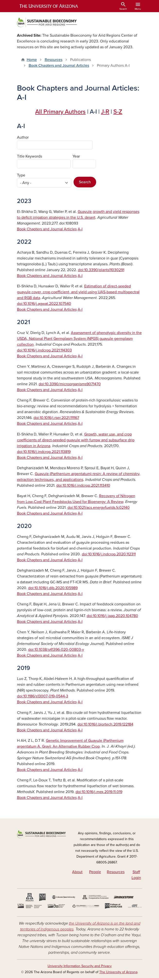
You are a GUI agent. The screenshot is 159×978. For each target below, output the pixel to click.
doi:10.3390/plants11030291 (101, 269)
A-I (80, 229)
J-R (105, 111)
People (95, 871)
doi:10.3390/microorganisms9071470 (70, 384)
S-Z (117, 111)
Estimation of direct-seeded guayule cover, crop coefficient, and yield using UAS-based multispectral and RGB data (78, 292)
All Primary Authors (60, 111)
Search (85, 182)
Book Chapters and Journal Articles (59, 65)
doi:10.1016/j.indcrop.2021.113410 (83, 485)
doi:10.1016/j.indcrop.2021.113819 (44, 451)
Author (23, 137)
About (77, 871)
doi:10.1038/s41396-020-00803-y (56, 649)
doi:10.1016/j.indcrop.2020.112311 (109, 554)
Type (21, 175)
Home (32, 59)
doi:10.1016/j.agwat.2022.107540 (44, 303)
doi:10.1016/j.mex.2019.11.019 (98, 791)
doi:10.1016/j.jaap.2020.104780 (112, 615)
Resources (53, 59)
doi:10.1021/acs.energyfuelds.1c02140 (98, 507)
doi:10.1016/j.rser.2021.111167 (56, 417)
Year (76, 156)
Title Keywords (29, 156)
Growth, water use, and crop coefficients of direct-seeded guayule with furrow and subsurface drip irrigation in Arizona (75, 440)
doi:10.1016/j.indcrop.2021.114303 (44, 350)
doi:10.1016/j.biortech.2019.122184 (105, 724)
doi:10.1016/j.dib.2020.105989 (53, 587)
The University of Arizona (118, 972)
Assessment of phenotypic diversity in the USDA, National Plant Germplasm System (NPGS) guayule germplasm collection (79, 338)
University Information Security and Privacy (80, 966)
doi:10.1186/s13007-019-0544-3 (42, 696)
